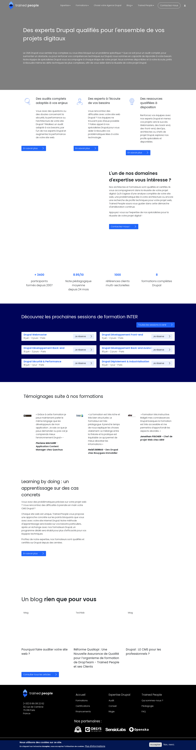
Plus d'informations (95, 747)
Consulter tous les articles (37, 674)
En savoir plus (30, 148)
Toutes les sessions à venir (152, 324)
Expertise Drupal (119, 695)
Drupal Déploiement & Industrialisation (125, 361)
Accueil (80, 695)
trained (27, 5)
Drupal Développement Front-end (122, 334)
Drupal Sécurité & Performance (42, 361)
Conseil (112, 706)
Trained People (152, 695)
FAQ (144, 711)
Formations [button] (81, 5)
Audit (111, 700)
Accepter (155, 745)
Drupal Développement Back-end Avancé (127, 348)
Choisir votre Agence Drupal (107, 5)
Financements (83, 711)
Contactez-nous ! (120, 226)
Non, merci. (169, 745)
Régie (112, 711)
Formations (82, 700)
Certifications (83, 706)
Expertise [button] (64, 5)
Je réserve (80, 336)
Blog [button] (129, 5)
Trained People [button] (145, 5)
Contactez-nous (169, 5)
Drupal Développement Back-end (44, 348)
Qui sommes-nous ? (152, 700)
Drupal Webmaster (35, 334)
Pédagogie (148, 706)
